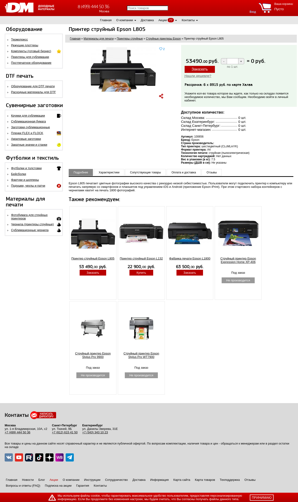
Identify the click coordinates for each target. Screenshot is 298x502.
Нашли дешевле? (198, 76)
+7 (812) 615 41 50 (65, 432)
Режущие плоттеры (24, 45)
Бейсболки (18, 174)
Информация (159, 480)
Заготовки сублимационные (30, 127)
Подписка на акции (58, 485)
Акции (162, 20)
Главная (106, 20)
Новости (28, 480)
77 (170, 20)
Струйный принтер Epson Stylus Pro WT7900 (141, 355)
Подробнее (81, 172)
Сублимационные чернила (30, 230)
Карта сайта (181, 480)
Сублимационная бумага (28, 121)
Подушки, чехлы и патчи (28, 185)
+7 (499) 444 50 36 (17, 432)
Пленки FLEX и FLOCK (27, 133)
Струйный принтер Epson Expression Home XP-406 (238, 260)
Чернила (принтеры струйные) (32, 224)
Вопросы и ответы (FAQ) (23, 485)
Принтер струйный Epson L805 (93, 258)
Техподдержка (230, 480)
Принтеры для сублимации (30, 57)
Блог (41, 480)
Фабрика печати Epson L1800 (189, 258)
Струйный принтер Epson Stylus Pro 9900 (93, 355)
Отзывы (212, 172)
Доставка (147, 20)
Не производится (238, 280)
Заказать (200, 69)
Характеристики (109, 172)
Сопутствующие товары (145, 172)
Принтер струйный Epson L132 (141, 258)
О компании (124, 20)
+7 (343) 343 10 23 (95, 432)
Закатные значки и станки (29, 144)
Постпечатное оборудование (31, 62)
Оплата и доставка (184, 172)
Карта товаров (205, 480)
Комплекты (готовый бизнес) (31, 51)
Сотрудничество (116, 480)
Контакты (188, 20)
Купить (141, 272)
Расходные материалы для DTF (33, 92)
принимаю (262, 497)
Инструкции (92, 480)
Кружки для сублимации (28, 115)
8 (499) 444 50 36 (93, 6)
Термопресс (19, 39)
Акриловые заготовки (26, 139)
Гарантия (82, 485)
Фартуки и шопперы (25, 180)
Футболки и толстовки (26, 168)
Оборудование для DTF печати (33, 86)
